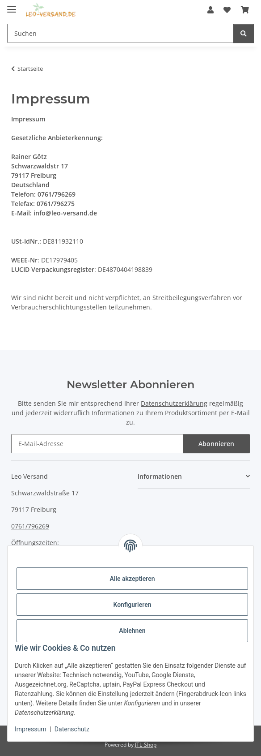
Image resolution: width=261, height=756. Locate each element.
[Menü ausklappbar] (11, 5)
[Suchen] (120, 33)
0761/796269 (30, 526)
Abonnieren (216, 443)
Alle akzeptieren (132, 578)
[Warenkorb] (245, 10)
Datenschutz (72, 729)
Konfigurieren (132, 604)
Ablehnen (132, 630)
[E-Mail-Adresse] (97, 443)
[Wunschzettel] (227, 10)
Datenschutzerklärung (174, 403)
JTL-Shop (145, 744)
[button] (210, 10)
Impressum (30, 729)
